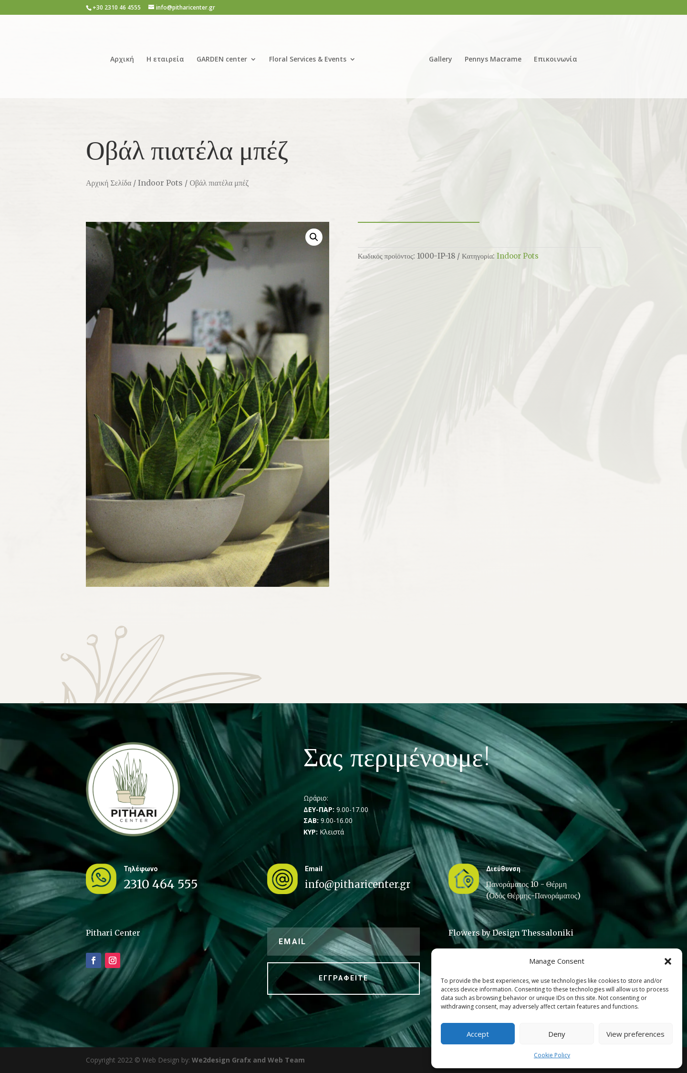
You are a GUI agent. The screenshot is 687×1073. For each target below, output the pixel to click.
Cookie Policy (552, 1055)
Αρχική (122, 59)
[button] (668, 961)
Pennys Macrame (493, 59)
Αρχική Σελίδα (108, 183)
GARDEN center (222, 59)
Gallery (440, 59)
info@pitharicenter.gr (357, 884)
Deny (556, 1034)
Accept (478, 1034)
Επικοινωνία (555, 59)
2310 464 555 (161, 884)
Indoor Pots (160, 183)
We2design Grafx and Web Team (248, 1059)
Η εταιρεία (165, 59)
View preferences (635, 1034)
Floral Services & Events (307, 59)
